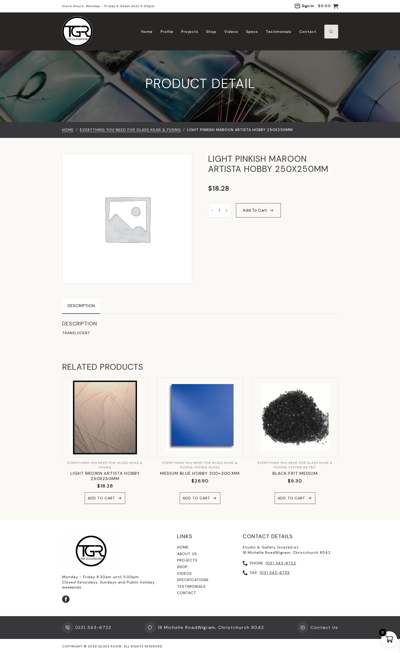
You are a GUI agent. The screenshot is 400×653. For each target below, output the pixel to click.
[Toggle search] (331, 31)
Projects (189, 31)
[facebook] (66, 599)
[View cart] (328, 6)
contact (186, 592)
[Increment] (226, 210)
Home (147, 31)
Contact (307, 31)
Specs (252, 31)
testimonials (191, 586)
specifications (193, 579)
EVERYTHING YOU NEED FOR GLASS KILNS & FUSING (130, 129)
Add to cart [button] (101, 498)
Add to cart (255, 210)
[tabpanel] (200, 328)
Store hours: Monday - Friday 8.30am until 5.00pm (108, 6)
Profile (167, 31)
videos (184, 573)
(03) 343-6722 (281, 563)
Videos (231, 31)
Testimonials (278, 31)
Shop (211, 31)
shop (182, 566)
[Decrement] (212, 210)
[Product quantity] (219, 210)
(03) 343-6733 (275, 572)
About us (187, 553)
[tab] (81, 306)
